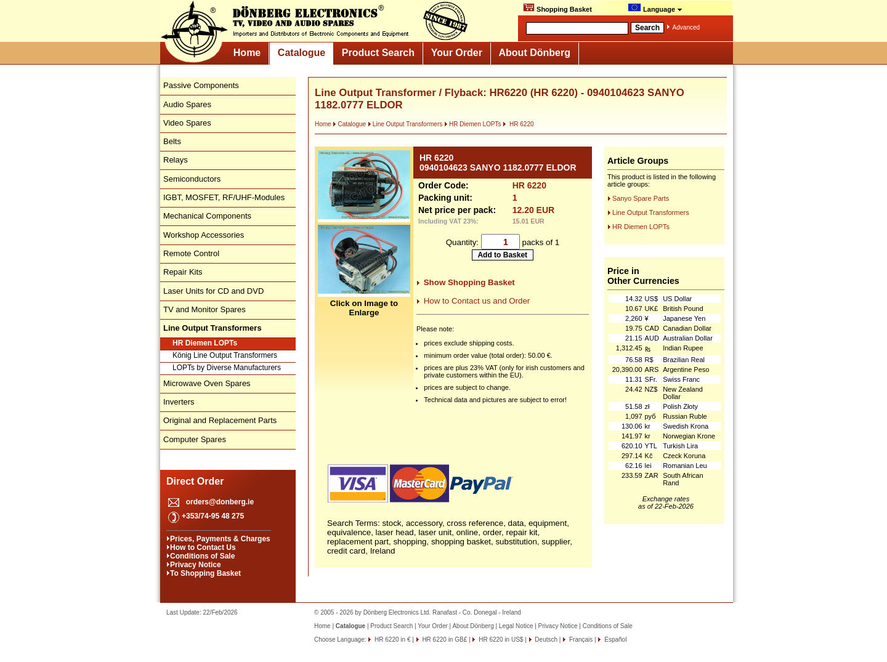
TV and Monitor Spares (204, 309)
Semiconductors (192, 179)
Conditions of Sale (202, 556)
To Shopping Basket (205, 573)
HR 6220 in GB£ (444, 639)
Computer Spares (194, 439)
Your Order (456, 52)
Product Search (378, 52)
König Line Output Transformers (224, 355)
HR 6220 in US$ (500, 639)
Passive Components (201, 85)
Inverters (179, 401)
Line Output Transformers (405, 124)
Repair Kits (183, 272)
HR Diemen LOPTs (204, 343)
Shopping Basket (557, 8)
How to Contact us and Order (477, 300)
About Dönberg (534, 52)
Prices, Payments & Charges (220, 539)
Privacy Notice (195, 564)
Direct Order (195, 481)
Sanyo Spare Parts (640, 198)
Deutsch (545, 639)
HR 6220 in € (391, 639)
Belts (172, 141)
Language (655, 8)
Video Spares (187, 122)
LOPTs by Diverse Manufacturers (226, 367)
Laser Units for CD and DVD (213, 291)
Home (247, 52)
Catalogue (301, 52)
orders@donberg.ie (220, 502)
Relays (175, 159)
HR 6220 (518, 124)
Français (580, 639)
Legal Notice (516, 626)
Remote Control (191, 253)
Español (614, 639)
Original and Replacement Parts (220, 420)
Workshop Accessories (203, 235)
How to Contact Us (203, 547)
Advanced (686, 27)
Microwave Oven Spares (207, 383)
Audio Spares (187, 104)
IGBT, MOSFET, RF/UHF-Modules (224, 197)
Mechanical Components (207, 215)
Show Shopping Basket (469, 282)
